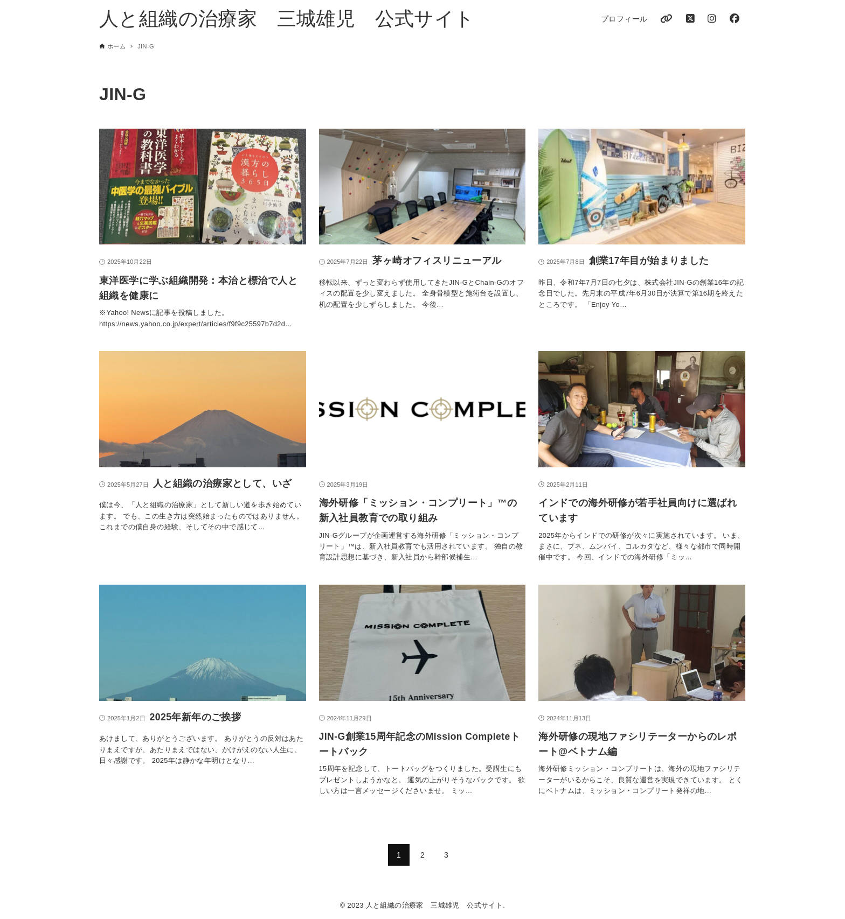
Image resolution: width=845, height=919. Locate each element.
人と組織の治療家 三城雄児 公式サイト (287, 19)
